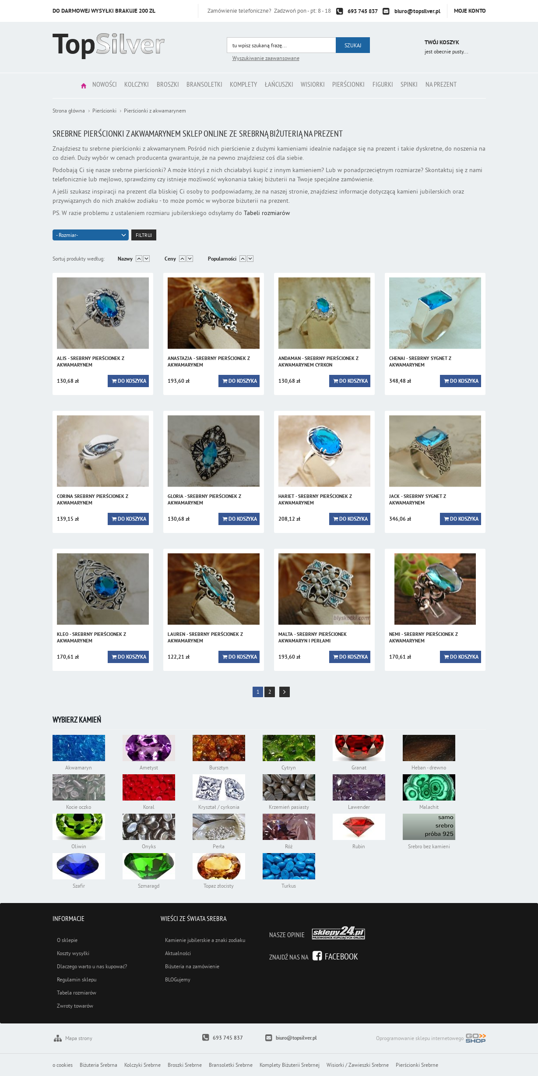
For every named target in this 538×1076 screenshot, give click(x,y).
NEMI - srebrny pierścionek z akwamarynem (423, 637)
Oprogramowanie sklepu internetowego (431, 1039)
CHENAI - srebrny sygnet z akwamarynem (420, 361)
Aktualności (178, 953)
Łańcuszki (281, 85)
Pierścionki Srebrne (417, 1065)
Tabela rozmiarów (76, 992)
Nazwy (125, 258)
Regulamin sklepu (76, 979)
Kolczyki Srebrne (142, 1065)
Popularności (222, 258)
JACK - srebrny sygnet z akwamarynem (417, 499)
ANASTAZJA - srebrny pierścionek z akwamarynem (209, 361)
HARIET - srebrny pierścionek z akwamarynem (315, 499)
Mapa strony (78, 1038)
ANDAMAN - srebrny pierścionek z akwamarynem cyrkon (318, 361)
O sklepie (67, 940)
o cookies (63, 1065)
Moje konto (470, 10)
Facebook (341, 956)
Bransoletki (198, 85)
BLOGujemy (177, 979)
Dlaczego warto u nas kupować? (92, 966)
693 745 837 (363, 11)
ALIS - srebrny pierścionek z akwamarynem (90, 361)
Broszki (157, 85)
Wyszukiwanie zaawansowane (265, 58)
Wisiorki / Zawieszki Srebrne (358, 1065)
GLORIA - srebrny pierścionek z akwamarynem (204, 499)
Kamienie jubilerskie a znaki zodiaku (205, 940)
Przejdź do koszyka (406, 44)
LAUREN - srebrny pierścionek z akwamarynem (205, 637)
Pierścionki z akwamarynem (155, 110)
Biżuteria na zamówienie (192, 966)
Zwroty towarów (75, 1005)
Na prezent (464, 85)
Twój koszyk (442, 42)
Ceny (170, 258)
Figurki (397, 85)
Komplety (241, 85)
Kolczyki (122, 85)
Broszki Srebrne (185, 1065)
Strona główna (60, 85)
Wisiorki (319, 85)
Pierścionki (359, 85)
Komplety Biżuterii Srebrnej (290, 1065)
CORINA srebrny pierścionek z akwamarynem (92, 499)
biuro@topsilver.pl (417, 11)
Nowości (86, 85)
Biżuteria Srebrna (98, 1065)
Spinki (428, 85)
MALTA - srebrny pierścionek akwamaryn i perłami (312, 637)
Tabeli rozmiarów (267, 213)
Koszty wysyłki (73, 953)
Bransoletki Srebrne (231, 1065)
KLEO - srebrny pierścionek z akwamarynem (91, 637)
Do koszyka (132, 381)
